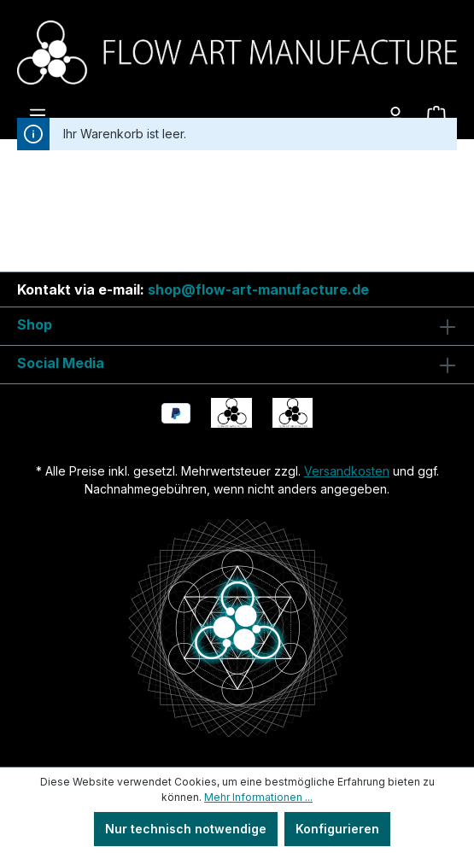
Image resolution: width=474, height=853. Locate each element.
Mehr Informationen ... (258, 797)
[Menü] (37, 115)
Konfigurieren (337, 828)
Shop (34, 324)
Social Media (60, 362)
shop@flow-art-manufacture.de (258, 289)
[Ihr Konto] (395, 115)
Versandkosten (346, 471)
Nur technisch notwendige (185, 828)
